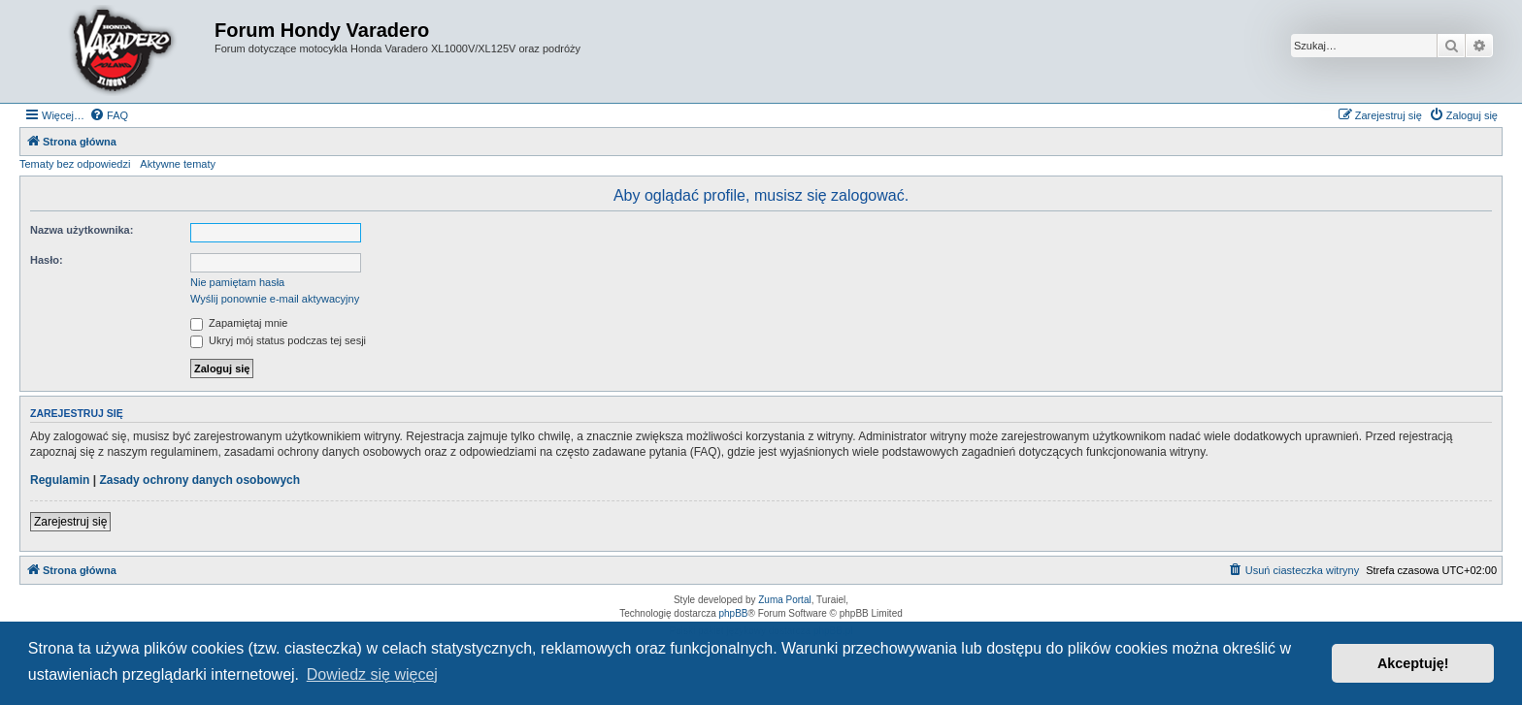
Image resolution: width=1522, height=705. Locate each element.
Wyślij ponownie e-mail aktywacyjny (274, 298)
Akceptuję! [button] (1413, 663)
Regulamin (59, 480)
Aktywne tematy (177, 164)
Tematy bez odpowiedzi (74, 164)
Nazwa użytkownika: (81, 230)
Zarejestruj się (70, 522)
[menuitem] (108, 115)
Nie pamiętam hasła (237, 282)
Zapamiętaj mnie (238, 323)
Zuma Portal (784, 599)
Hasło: (46, 260)
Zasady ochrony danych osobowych (199, 480)
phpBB (733, 613)
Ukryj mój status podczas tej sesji (278, 340)
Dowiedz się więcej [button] (372, 674)
